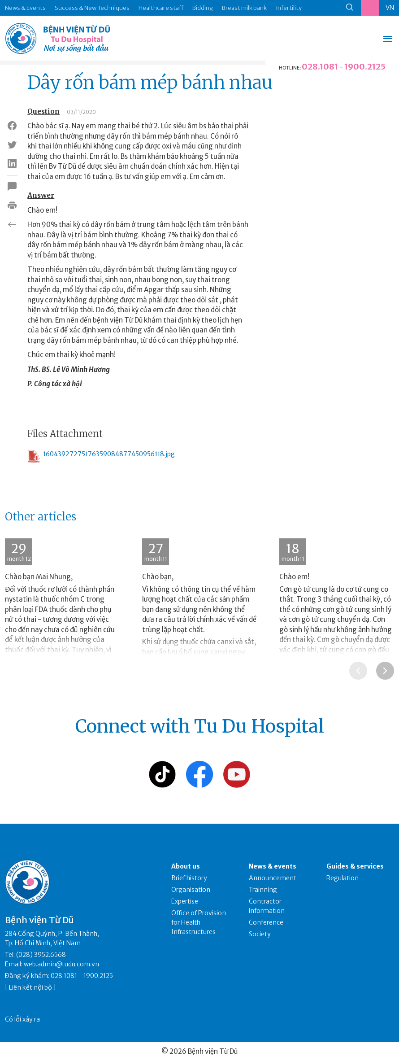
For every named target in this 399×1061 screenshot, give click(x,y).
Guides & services (355, 866)
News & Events (25, 8)
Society (260, 934)
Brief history (189, 878)
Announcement (272, 878)
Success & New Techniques (92, 8)
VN (390, 8)
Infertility (289, 8)
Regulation (342, 878)
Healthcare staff (161, 8)
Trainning (263, 890)
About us (185, 866)
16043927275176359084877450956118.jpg (101, 456)
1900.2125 (365, 66)
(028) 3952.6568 (41, 955)
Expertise (184, 901)
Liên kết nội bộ (30, 987)
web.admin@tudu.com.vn (61, 964)
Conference (266, 922)
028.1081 (320, 66)
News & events (272, 866)
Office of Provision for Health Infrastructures (198, 922)
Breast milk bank (244, 8)
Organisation (190, 890)
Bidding (202, 8)
